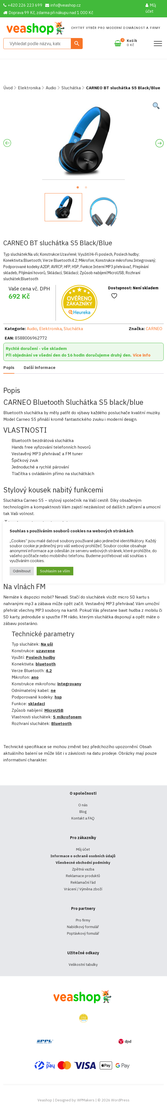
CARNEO (154, 328)
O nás (83, 805)
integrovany (69, 683)
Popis (8, 367)
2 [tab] (87, 189)
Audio (51, 87)
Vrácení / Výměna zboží (83, 889)
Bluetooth (61, 723)
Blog (83, 811)
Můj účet (151, 8)
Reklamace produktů (83, 876)
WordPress (120, 1100)
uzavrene (45, 650)
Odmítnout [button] (22, 571)
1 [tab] (79, 189)
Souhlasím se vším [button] (55, 571)
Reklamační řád (83, 882)
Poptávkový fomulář (83, 933)
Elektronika (29, 87)
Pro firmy (83, 920)
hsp (58, 697)
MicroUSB (53, 710)
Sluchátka (71, 87)
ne (53, 690)
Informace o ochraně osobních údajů (82, 856)
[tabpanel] (83, 140)
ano (35, 677)
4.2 (49, 670)
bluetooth (46, 664)
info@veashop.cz (63, 5)
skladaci (36, 703)
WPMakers (86, 1100)
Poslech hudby (40, 657)
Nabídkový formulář (83, 926)
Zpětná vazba (83, 869)
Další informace (39, 367)
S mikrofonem (67, 716)
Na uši (47, 644)
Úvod (8, 87)
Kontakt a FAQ (83, 818)
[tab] (8, 368)
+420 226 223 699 (22, 5)
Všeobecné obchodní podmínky (83, 862)
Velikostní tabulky (83, 964)
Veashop (44, 1100)
